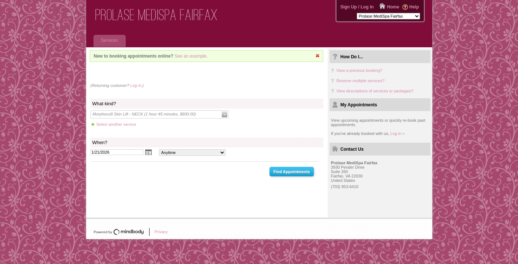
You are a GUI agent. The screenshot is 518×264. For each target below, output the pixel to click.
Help (414, 7)
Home (393, 7)
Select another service (116, 124)
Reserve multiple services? (361, 80)
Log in (135, 85)
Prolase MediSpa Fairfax (156, 15)
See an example (190, 56)
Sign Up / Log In (357, 7)
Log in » (397, 133)
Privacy (161, 232)
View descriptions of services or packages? (375, 91)
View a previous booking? (359, 70)
